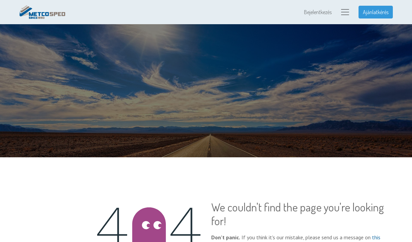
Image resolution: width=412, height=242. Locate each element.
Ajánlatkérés (375, 12)
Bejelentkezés (318, 12)
